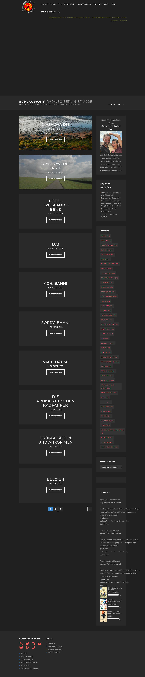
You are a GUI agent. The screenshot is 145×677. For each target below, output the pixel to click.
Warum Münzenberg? (29, 662)
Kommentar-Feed (55, 649)
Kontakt (24, 653)
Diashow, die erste (55, 165)
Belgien (55, 479)
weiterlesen (55, 139)
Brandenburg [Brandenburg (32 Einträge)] (109, 245)
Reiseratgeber (84, 4)
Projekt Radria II (66, 4)
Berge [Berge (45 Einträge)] (105, 236)
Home (37, 105)
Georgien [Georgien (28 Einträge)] (107, 287)
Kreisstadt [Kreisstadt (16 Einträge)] (107, 329)
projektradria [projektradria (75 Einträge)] (109, 357)
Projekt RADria (48, 4)
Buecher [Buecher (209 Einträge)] (107, 250)
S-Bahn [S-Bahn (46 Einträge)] (106, 411)
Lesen (113, 4)
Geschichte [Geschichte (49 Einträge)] (108, 292)
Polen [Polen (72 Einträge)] (105, 348)
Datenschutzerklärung (29, 668)
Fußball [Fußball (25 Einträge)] (106, 282)
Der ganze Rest (48, 12)
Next (120, 104)
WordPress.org (54, 652)
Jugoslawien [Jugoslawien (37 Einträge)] (108, 315)
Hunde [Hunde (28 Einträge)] (105, 301)
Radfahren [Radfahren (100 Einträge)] (108, 371)
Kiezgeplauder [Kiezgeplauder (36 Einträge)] (109, 324)
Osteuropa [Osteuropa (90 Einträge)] (107, 343)
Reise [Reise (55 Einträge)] (105, 397)
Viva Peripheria (100, 4)
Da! (55, 244)
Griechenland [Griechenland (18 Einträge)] (109, 296)
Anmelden (52, 643)
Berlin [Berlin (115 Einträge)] (106, 240)
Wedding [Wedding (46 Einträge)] (106, 442)
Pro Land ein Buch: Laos (110, 198)
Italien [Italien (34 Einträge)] (106, 310)
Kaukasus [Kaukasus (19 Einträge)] (107, 320)
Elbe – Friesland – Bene (55, 205)
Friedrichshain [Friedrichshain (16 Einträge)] (109, 278)
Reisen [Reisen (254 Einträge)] (106, 402)
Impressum (25, 665)
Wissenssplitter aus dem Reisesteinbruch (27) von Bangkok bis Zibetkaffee (111, 203)
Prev (112, 104)
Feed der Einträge (55, 646)
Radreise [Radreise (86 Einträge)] (106, 375)
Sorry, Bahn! (55, 322)
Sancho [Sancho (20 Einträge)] (106, 416)
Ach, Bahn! (55, 283)
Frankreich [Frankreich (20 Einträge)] (108, 273)
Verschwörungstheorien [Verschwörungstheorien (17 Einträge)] (112, 431)
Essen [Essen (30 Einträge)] (105, 259)
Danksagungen (27, 659)
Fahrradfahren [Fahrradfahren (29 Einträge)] (110, 264)
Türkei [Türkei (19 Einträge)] (105, 425)
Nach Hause (55, 362)
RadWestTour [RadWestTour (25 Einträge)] (109, 393)
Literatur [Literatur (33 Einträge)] (107, 334)
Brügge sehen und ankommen (55, 440)
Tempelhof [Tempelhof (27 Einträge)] (107, 420)
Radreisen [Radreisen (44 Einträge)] (107, 380)
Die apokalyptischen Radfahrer (55, 400)
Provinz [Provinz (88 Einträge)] (106, 366)
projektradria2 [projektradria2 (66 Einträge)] (110, 362)
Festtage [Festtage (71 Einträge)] (106, 268)
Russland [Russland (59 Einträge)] (107, 406)
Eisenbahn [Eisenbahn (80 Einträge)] (107, 254)
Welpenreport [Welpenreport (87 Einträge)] (109, 447)
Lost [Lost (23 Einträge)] (104, 338)
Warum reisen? (27, 656)
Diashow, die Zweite (55, 126)
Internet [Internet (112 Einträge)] (106, 306)
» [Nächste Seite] (89, 509)
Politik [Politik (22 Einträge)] (106, 352)
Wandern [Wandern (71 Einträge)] (106, 437)
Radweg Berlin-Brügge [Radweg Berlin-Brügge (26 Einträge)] (108, 386)
